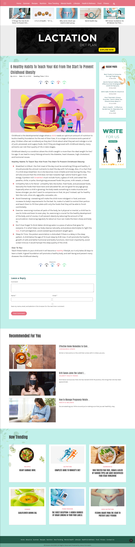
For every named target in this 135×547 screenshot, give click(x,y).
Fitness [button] (106, 3)
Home (19, 3)
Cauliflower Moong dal (27, 512)
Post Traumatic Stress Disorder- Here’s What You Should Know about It (112, 99)
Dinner (27, 509)
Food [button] (99, 3)
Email (55, 295)
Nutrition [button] (43, 3)
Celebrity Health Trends (68, 375)
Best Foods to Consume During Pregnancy (112, 75)
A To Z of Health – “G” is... (44, 22)
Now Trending (58, 539)
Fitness (102, 539)
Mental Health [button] (66, 3)
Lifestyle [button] (77, 3)
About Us (29, 539)
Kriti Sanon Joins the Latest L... (72, 372)
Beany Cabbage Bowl (27, 470)
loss (18, 230)
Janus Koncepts (85, 545)
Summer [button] (26, 3)
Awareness (107, 466)
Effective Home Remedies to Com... (74, 346)
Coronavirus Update (67, 349)
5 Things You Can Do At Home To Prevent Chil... (20, 22)
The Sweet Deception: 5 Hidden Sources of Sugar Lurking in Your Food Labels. (67, 515)
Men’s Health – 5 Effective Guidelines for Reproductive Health (112, 109)
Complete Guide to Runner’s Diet (67, 470)
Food (97, 539)
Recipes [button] (35, 3)
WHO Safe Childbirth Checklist (112, 91)
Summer (36, 539)
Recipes (27, 466)
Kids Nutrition (108, 509)
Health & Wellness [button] (88, 3)
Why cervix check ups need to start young (67, 22)
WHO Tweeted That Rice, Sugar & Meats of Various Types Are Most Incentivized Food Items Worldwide (107, 473)
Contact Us (110, 539)
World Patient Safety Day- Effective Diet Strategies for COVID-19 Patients (112, 84)
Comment (14, 281)
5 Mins (41, 76)
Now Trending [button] (53, 3)
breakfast (38, 177)
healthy (59, 250)
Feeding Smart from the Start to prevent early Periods (108, 514)
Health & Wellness (66, 402)
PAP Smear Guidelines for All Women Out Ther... (114, 22)
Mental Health (69, 539)
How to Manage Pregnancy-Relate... (74, 399)
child (53, 135)
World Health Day (91, 21)
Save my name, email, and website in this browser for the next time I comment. (37, 306)
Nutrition (67, 466)
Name (13, 295)
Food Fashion (67, 509)
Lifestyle (78, 539)
